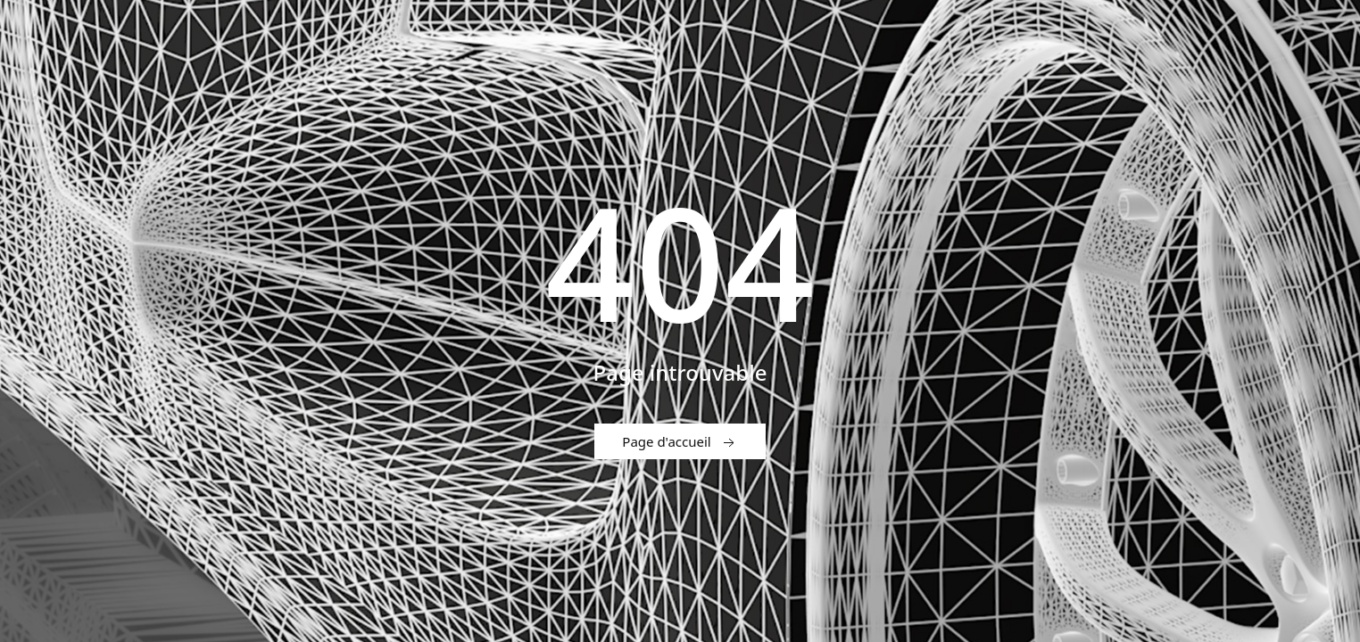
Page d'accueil (679, 442)
